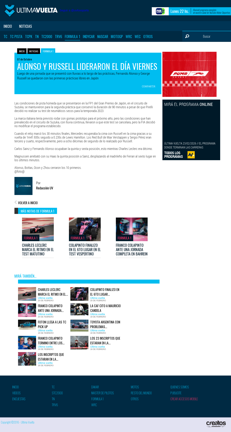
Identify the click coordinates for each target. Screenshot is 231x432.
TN (37, 36)
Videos (16, 393)
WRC (129, 36)
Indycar (89, 36)
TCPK (28, 36)
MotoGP (117, 36)
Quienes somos (179, 387)
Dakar (95, 387)
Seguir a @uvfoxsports (74, 10)
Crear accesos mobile (184, 398)
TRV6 (58, 36)
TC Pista (16, 36)
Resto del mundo (141, 393)
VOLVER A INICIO (28, 202)
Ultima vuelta (31, 10)
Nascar (102, 36)
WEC (138, 36)
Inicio (8, 26)
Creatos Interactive (216, 423)
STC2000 (57, 393)
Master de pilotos (102, 393)
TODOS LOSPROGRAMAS (173, 154)
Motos (135, 387)
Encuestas (18, 398)
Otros (148, 36)
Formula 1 (72, 36)
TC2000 (46, 36)
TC (5, 36)
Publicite (176, 393)
